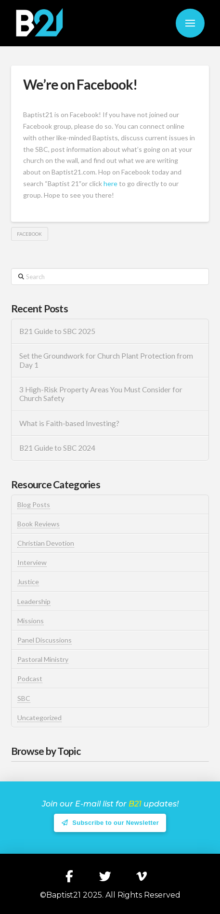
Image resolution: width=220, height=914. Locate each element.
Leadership (34, 601)
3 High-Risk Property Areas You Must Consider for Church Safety (100, 394)
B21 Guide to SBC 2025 (57, 331)
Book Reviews (38, 524)
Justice (28, 582)
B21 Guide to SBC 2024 (57, 448)
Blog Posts (33, 504)
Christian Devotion (45, 543)
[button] (190, 23)
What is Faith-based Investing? (69, 423)
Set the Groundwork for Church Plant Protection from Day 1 (106, 360)
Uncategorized (39, 717)
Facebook (29, 234)
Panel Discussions (44, 640)
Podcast (29, 678)
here (110, 183)
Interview (32, 562)
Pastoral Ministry (42, 659)
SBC (23, 698)
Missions (30, 621)
